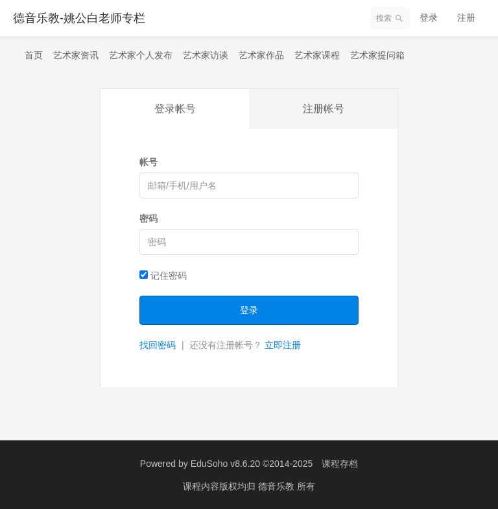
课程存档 (340, 463)
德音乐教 (277, 486)
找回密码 (157, 345)
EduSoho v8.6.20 (225, 463)
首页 (34, 55)
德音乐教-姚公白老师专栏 (79, 18)
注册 (466, 17)
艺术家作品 (261, 55)
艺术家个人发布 (140, 55)
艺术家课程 (317, 55)
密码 (148, 218)
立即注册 (283, 345)
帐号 (148, 162)
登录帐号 (175, 108)
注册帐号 (323, 108)
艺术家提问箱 (377, 55)
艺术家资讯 (76, 55)
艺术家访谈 (205, 55)
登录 (429, 17)
